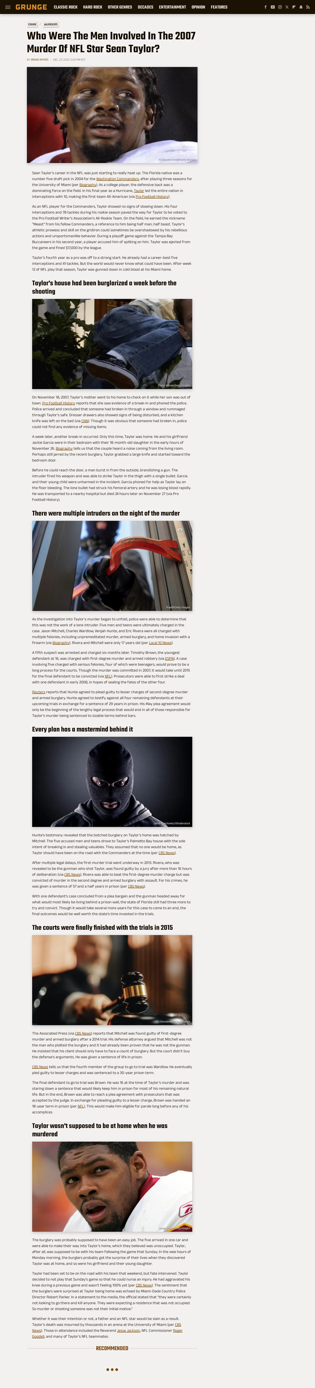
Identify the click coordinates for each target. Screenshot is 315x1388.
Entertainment (172, 7)
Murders (50, 24)
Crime (32, 24)
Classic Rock (65, 7)
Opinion (198, 7)
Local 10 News (160, 642)
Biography (87, 184)
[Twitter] (287, 7)
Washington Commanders (117, 179)
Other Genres (120, 7)
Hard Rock (92, 7)
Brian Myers (39, 59)
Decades (145, 7)
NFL (108, 676)
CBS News (167, 853)
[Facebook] (265, 7)
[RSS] (308, 7)
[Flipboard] (294, 7)
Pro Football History (152, 196)
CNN (84, 421)
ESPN (169, 658)
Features (219, 7)
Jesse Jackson (128, 1330)
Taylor (139, 190)
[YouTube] (273, 7)
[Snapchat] (301, 7)
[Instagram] (280, 7)
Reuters (38, 692)
